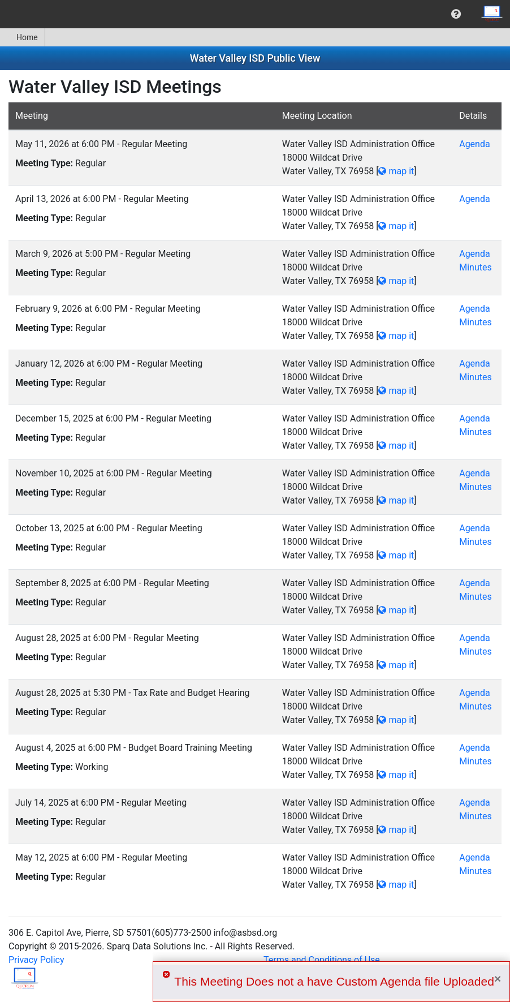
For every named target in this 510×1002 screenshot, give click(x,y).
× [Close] (497, 978)
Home (22, 37)
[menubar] (255, 14)
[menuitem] (456, 14)
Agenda (474, 144)
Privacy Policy (36, 959)
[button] (456, 14)
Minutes (475, 267)
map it (396, 171)
